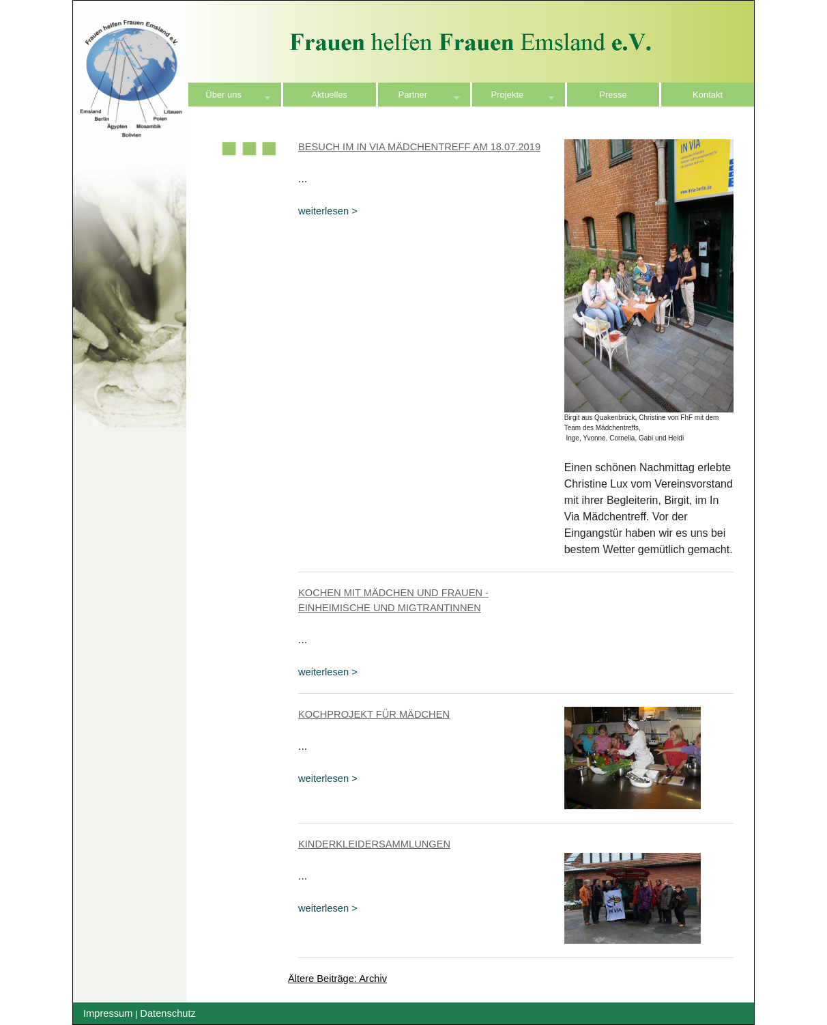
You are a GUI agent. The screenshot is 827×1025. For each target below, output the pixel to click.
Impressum (107, 1013)
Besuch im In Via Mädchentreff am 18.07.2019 (419, 146)
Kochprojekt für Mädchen (374, 714)
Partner (413, 94)
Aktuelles (329, 94)
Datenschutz (167, 1013)
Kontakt (708, 94)
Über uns (223, 94)
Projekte (507, 94)
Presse (612, 94)
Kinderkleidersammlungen (374, 844)
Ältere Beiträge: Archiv (337, 978)
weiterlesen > (328, 211)
